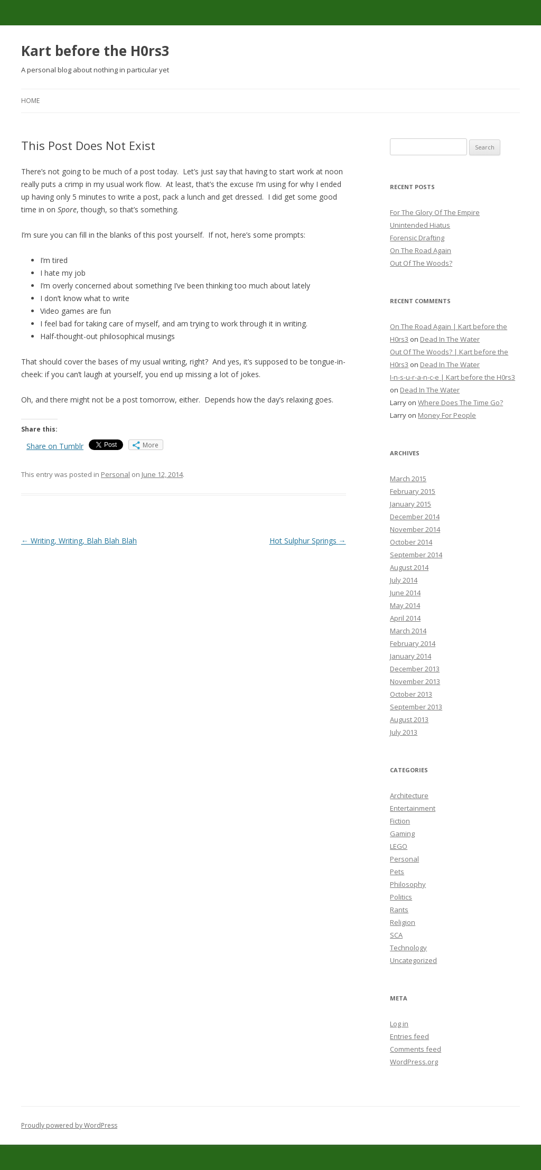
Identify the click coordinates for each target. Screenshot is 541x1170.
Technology (408, 947)
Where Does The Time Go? (460, 402)
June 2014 (405, 592)
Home (30, 100)
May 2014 (405, 605)
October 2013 (411, 694)
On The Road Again (420, 250)
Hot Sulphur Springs (307, 541)
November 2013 (415, 681)
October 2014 (411, 542)
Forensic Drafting (417, 237)
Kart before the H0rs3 (95, 50)
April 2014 (405, 618)
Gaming (402, 833)
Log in (399, 1023)
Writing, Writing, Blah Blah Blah (79, 541)
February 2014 (412, 643)
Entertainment (412, 808)
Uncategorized (413, 960)
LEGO (398, 846)
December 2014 (415, 516)
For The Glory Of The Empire (435, 212)
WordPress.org (414, 1061)
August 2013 (409, 719)
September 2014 (416, 554)
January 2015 (410, 504)
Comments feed (415, 1049)
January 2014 (410, 656)
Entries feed (409, 1036)
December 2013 (415, 668)
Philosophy (408, 884)
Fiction (400, 821)
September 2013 (416, 707)
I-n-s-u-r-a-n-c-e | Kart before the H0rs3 (452, 377)
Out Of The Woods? (421, 263)
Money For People (447, 415)
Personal (115, 474)
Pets (397, 871)
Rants (399, 909)
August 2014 (409, 567)
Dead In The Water (450, 339)
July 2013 (403, 732)
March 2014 (408, 630)
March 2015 (408, 478)
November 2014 (415, 529)
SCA (396, 935)
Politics (401, 897)
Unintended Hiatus (420, 225)
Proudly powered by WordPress (69, 1125)
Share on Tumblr (54, 446)
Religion (402, 922)
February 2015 (412, 491)
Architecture (409, 795)
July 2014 (403, 580)
